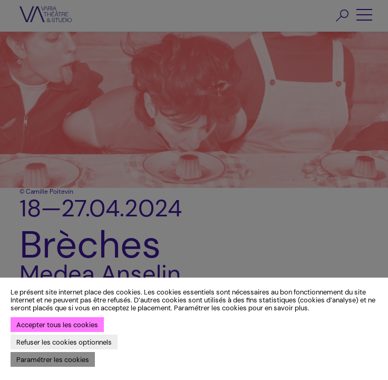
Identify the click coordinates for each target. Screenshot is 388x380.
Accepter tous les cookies (57, 324)
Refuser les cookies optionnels (64, 342)
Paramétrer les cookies (52, 359)
